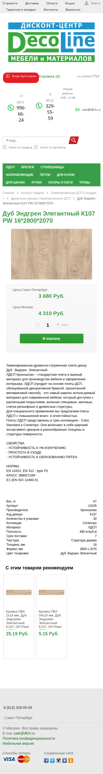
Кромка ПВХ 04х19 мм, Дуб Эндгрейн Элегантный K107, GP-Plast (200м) (50, 621)
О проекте (10, 3)
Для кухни (66, 175)
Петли (45, 175)
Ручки (37, 182)
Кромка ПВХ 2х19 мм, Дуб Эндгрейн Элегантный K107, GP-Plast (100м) (18, 621)
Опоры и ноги (60, 182)
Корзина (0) (49, 76)
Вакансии (73, 9)
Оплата (52, 3)
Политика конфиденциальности (29, 738)
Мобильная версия (18, 743)
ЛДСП (10, 167)
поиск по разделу (21, 147)
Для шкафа (15, 182)
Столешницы (52, 167)
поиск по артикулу (53, 147)
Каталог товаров (32, 193)
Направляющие (19, 175)
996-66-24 (21, 108)
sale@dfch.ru (91, 109)
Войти (95, 3)
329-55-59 (50, 106)
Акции (70, 3)
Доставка (32, 3)
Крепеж (27, 167)
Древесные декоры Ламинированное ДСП (40, 198)
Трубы (84, 182)
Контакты (51, 9)
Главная (8, 193)
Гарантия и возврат (21, 9)
